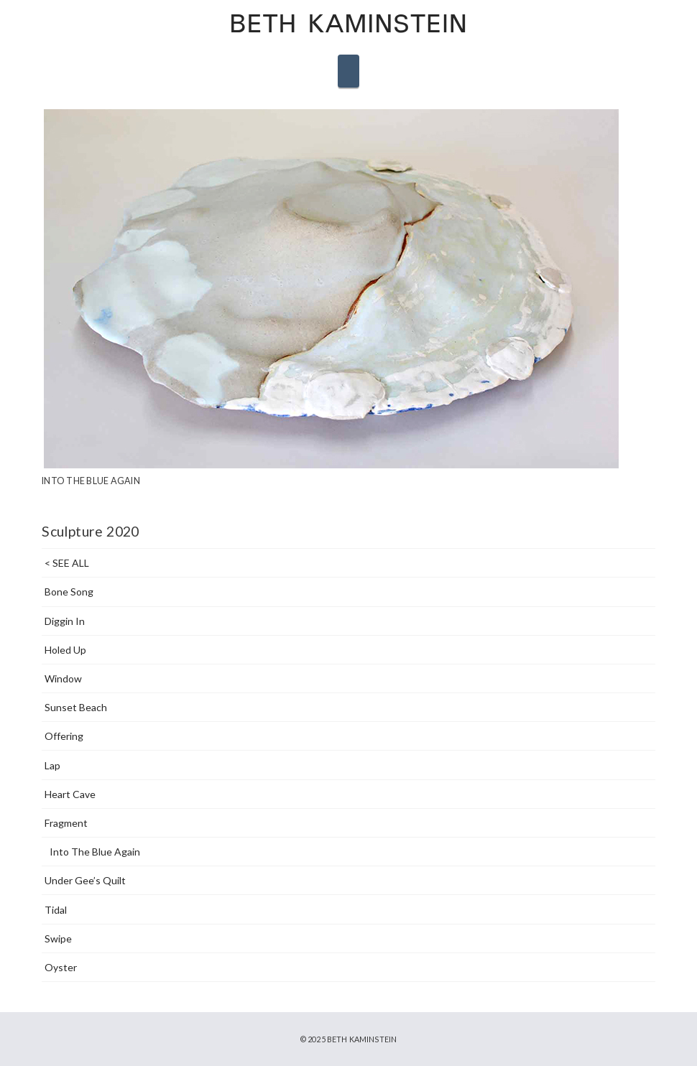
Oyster (61, 967)
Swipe (58, 938)
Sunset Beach (76, 707)
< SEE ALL (67, 563)
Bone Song (69, 591)
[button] (348, 71)
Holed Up (65, 650)
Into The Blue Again (95, 851)
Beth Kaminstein (348, 25)
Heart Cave (70, 794)
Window (63, 678)
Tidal (56, 910)
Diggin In (65, 621)
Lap (52, 765)
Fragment (66, 823)
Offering (64, 736)
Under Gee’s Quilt (85, 880)
